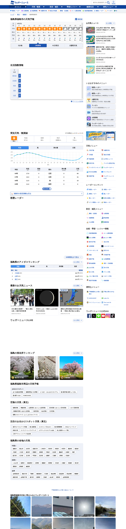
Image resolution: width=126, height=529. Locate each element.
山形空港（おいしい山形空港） (37, 407)
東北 (18, 14)
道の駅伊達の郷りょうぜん (68, 392)
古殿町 (48, 455)
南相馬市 (29, 463)
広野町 (37, 463)
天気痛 (14, 80)
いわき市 (15, 463)
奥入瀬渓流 (33, 427)
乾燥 (14, 85)
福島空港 (15, 407)
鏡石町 (28, 452)
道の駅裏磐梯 (58, 427)
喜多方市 (24, 474)
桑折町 (70, 448)
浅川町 (41, 455)
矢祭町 (67, 452)
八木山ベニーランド (70, 427)
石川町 (21, 455)
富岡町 (50, 463)
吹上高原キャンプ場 (62, 430)
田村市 (50, 448)
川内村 (57, 463)
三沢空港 (51, 411)
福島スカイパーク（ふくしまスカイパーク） (25, 414)
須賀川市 (35, 448)
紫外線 (14, 75)
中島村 (48, 452)
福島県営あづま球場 (31, 392)
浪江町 (77, 463)
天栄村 (67, 455)
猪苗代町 (15, 477)
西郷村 (34, 452)
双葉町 (70, 463)
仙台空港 (43, 411)
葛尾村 (15, 466)
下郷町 (32, 474)
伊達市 (57, 448)
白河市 (28, 448)
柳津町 (38, 477)
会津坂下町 (24, 477)
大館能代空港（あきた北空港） (22, 411)
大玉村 (21, 452)
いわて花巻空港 (74, 407)
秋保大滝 (15, 430)
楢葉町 (44, 463)
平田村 (34, 455)
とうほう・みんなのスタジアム (49, 392)
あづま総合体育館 (18, 392)
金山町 (51, 477)
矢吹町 (54, 452)
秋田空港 (36, 411)
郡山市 (21, 448)
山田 (16, 276)
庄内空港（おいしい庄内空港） (58, 407)
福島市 (15, 448)
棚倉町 (61, 452)
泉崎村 (41, 452)
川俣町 (15, 452)
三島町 (45, 477)
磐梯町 (76, 474)
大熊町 (63, 463)
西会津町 (69, 474)
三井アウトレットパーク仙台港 (22, 434)
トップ (12, 14)
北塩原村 (61, 474)
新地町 (21, 466)
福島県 (24, 14)
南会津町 (53, 474)
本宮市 (63, 448)
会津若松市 (16, 474)
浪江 (16, 279)
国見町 (77, 448)
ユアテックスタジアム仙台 (46, 430)
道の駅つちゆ (16, 395)
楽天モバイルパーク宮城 (20, 427)
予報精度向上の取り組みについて (62, 490)
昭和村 (58, 477)
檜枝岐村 (39, 474)
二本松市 (43, 448)
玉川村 (28, 455)
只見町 (46, 474)
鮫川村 (15, 455)
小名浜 (17, 273)
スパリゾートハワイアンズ (28, 430)
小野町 (61, 455)
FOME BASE (27, 395)
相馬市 (23, 463)
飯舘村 (28, 466)
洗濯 (14, 95)
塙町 (73, 452)
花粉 (14, 90)
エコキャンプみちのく (45, 427)
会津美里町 (66, 477)
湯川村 (32, 477)
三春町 (54, 455)
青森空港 (23, 407)
